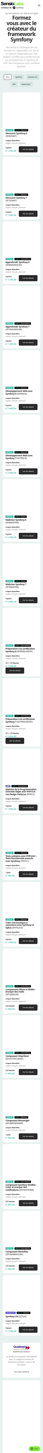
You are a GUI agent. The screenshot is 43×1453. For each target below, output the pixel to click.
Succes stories (8, 1432)
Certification (7, 1407)
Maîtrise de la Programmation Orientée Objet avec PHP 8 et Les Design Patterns (21, 705)
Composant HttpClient (17, 939)
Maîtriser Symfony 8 (16, 466)
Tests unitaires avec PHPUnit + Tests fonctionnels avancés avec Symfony (21, 764)
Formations (7, 1376)
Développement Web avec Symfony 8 (19, 353)
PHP (14, 84)
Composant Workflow (17, 1111)
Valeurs (5, 1449)
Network (6, 1411)
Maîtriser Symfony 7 (16, 522)
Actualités (6, 1423)
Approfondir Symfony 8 (17, 240)
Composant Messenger (17, 995)
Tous (7, 77)
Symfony (18, 77)
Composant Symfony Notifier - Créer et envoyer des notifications (21, 1053)
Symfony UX (32, 77)
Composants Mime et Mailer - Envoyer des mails (21, 881)
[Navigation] (39, 5)
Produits (6, 1385)
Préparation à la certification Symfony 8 (20, 579)
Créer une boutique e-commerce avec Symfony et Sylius (20, 822)
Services (6, 1371)
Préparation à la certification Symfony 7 (20, 641)
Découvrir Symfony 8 (16, 127)
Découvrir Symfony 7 (16, 183)
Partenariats (7, 1437)
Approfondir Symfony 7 (17, 296)
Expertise (6, 1381)
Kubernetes (26, 84)
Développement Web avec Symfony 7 (19, 409)
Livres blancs (7, 1428)
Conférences (7, 1397)
